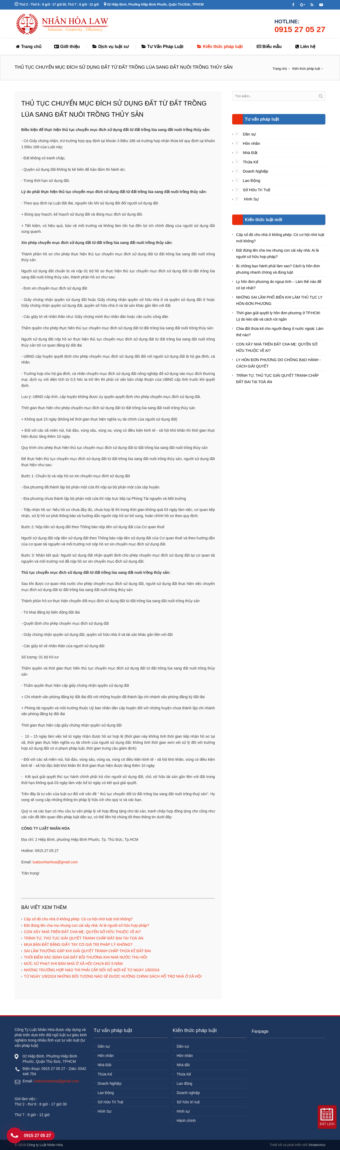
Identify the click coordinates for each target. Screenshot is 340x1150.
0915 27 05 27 (299, 29)
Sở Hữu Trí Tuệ (256, 189)
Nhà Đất (250, 152)
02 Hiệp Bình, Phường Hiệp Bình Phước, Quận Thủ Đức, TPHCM (154, 4)
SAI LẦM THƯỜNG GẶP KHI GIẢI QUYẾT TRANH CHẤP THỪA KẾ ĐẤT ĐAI (87, 951)
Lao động (184, 1083)
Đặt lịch (327, 1124)
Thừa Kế (250, 162)
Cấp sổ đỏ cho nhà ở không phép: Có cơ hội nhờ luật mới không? (78, 919)
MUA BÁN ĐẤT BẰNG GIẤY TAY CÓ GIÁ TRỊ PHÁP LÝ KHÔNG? (78, 944)
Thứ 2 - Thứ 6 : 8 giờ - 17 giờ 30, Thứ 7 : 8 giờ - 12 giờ (57, 4)
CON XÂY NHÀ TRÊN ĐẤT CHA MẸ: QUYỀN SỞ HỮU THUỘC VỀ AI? (82, 932)
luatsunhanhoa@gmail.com (55, 862)
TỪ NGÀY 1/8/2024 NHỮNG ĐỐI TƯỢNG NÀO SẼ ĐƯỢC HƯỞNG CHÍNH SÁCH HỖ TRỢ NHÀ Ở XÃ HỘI (113, 976)
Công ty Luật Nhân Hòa (45, 1145)
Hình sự (183, 1111)
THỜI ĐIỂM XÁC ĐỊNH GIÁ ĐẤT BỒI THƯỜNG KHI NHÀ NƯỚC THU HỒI (85, 957)
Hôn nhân (251, 143)
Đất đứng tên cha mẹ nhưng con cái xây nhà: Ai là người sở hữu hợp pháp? (86, 925)
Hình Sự (251, 199)
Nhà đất (183, 1065)
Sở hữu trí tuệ (188, 1102)
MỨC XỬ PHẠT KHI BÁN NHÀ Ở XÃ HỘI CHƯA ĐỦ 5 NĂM (73, 963)
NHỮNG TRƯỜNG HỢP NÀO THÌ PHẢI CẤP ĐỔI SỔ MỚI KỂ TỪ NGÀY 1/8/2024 (91, 970)
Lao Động (251, 180)
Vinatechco (316, 1145)
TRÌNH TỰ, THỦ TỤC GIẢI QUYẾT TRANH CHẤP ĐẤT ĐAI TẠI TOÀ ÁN (83, 938)
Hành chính (186, 1120)
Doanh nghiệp (188, 1093)
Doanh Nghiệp (255, 171)
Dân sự (249, 134)
